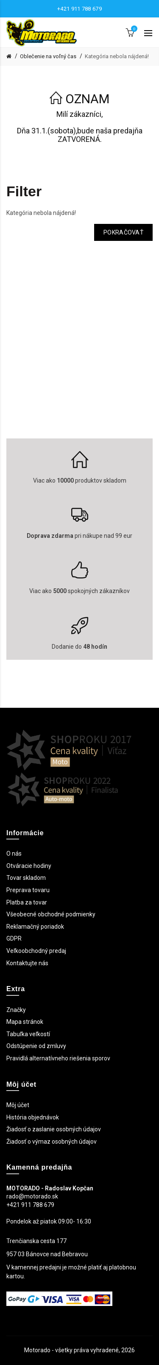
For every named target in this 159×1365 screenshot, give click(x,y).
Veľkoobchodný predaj (36, 950)
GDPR (14, 938)
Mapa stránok (24, 1021)
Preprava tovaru (28, 890)
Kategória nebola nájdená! (117, 56)
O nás (14, 853)
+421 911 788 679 (79, 9)
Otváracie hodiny (28, 865)
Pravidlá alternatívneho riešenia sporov (58, 1058)
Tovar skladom (26, 877)
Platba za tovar (26, 902)
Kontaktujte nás (27, 963)
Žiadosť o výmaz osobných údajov (51, 1141)
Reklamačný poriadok (35, 926)
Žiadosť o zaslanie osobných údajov (53, 1129)
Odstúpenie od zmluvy (36, 1046)
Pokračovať (123, 232)
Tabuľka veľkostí (28, 1034)
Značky (16, 1009)
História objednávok (32, 1117)
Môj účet (17, 1105)
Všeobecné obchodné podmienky (50, 914)
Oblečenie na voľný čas (48, 56)
